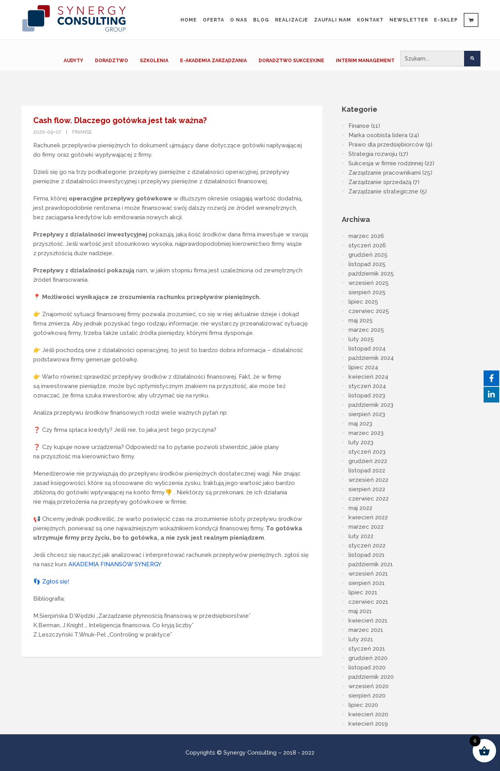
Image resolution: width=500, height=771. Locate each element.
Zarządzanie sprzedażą (379, 182)
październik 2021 (370, 564)
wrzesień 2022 (368, 479)
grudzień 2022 (367, 461)
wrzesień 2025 (368, 282)
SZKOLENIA (154, 60)
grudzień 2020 (368, 658)
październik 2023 (370, 404)
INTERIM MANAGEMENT (365, 60)
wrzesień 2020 (368, 686)
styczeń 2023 (367, 451)
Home (188, 20)
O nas (238, 20)
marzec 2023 (366, 432)
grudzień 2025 (368, 254)
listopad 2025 (367, 264)
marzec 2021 (365, 629)
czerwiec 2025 (368, 311)
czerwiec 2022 (368, 498)
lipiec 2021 (362, 592)
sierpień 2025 (367, 292)
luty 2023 (360, 442)
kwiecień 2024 (368, 376)
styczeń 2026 (367, 245)
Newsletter (408, 20)
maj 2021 (360, 611)
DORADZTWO (111, 60)
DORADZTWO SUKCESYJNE (291, 60)
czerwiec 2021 (368, 601)
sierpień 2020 (367, 695)
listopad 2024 (367, 348)
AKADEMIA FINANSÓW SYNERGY (114, 564)
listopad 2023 (366, 395)
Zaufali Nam (332, 20)
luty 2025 (361, 339)
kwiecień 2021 (368, 620)
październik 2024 (371, 357)
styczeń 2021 (366, 648)
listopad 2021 (366, 554)
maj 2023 (360, 423)
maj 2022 (360, 508)
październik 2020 (371, 676)
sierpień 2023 (366, 414)
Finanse (82, 132)
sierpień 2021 (366, 583)
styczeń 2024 (367, 386)
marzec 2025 (366, 329)
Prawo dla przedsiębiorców (386, 144)
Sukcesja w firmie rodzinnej (385, 163)
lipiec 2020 (363, 704)
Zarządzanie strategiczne (383, 191)
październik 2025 (371, 273)
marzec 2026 (366, 236)
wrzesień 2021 (368, 573)
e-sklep (446, 20)
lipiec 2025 (363, 301)
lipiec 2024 (363, 367)
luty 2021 (360, 639)
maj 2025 (360, 320)
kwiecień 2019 (368, 723)
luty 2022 (360, 536)
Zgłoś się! (55, 581)
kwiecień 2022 (368, 517)
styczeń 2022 (367, 545)
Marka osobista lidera (377, 135)
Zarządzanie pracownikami (384, 172)
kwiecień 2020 (368, 714)
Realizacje (291, 20)
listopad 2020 (367, 667)
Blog (261, 20)
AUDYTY (73, 60)
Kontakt (370, 20)
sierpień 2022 (366, 489)
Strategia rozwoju (372, 153)
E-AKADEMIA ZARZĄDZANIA (213, 60)
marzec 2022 (366, 526)
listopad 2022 (366, 470)
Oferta (213, 20)
